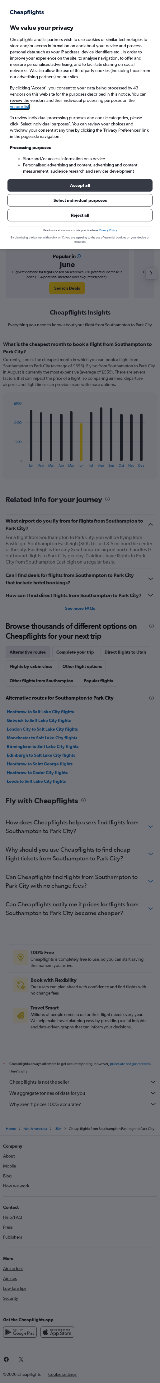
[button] (80, 185)
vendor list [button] (19, 106)
